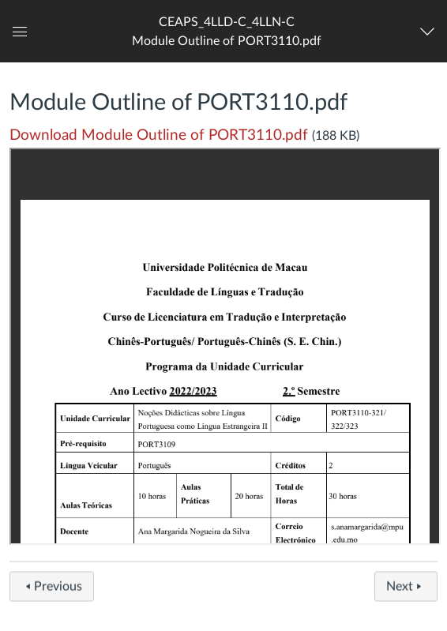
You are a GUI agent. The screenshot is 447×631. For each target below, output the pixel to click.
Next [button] (406, 590)
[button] (226, 31)
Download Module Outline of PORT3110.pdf (158, 135)
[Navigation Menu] (431, 31)
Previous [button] (51, 590)
